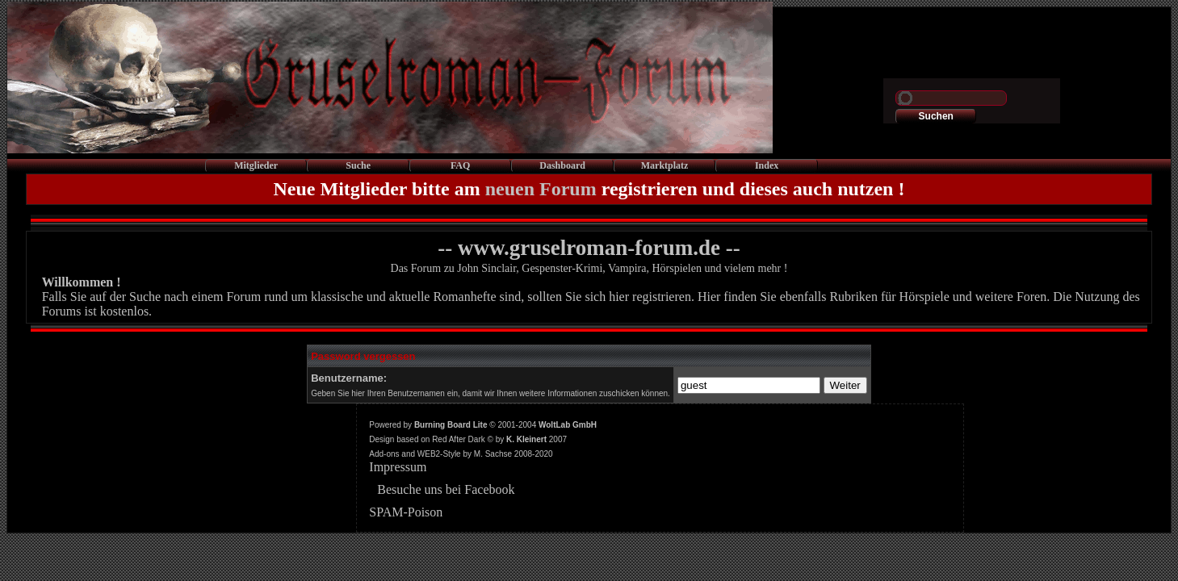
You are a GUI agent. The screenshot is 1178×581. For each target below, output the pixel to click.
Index (766, 165)
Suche (358, 165)
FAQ (460, 165)
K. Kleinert (526, 439)
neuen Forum (541, 188)
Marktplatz (665, 165)
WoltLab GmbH (568, 424)
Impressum (397, 467)
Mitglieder (256, 165)
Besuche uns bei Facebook (445, 489)
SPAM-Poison (405, 512)
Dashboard (562, 165)
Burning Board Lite (451, 424)
